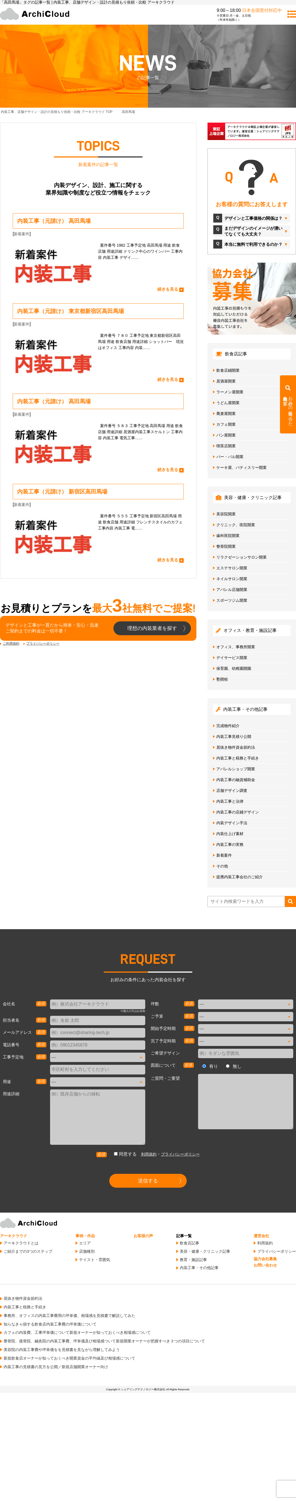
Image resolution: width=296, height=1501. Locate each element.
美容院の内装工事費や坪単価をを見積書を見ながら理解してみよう (62, 1349)
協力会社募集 (265, 1259)
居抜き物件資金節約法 (235, 747)
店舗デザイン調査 (231, 790)
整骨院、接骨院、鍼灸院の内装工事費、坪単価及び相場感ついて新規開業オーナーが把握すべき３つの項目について (104, 1341)
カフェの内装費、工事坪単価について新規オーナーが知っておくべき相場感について (77, 1332)
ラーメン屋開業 (229, 392)
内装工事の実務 (229, 844)
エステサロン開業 (231, 568)
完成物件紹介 (228, 726)
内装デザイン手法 (231, 823)
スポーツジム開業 (231, 600)
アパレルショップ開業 (235, 769)
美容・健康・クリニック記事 (205, 1251)
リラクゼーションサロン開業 (241, 557)
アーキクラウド (13, 1236)
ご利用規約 (11, 643)
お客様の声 (143, 1236)
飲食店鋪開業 (228, 370)
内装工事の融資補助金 (235, 780)
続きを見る (167, 289)
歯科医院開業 (228, 536)
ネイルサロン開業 (231, 579)
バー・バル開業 (229, 457)
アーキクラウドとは (21, 1243)
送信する (148, 1181)
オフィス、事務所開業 (235, 647)
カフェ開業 (226, 424)
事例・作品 (85, 1236)
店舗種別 (87, 1251)
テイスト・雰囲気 (94, 1259)
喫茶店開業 (226, 446)
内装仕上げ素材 (229, 834)
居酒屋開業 (226, 381)
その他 (222, 866)
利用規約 (149, 1154)
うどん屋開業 (228, 403)
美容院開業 (226, 514)
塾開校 (222, 679)
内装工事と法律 (229, 801)
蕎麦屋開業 (226, 413)
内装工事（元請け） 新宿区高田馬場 (62, 492)
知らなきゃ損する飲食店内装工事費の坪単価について (50, 1324)
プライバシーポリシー (42, 643)
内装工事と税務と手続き (237, 758)
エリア (85, 1243)
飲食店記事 (189, 1243)
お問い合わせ (265, 1265)
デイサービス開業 (231, 658)
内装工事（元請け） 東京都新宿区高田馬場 (70, 311)
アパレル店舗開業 (231, 589)
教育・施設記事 (193, 1259)
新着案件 (21, 234)
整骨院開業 (226, 546)
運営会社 (261, 1236)
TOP (56, 112)
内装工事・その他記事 (199, 1267)
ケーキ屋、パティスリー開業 (241, 467)
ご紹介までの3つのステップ (28, 1251)
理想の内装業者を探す (152, 628)
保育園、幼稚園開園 (233, 668)
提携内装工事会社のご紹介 (239, 877)
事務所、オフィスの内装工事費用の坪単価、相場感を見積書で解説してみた (69, 1315)
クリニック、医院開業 (235, 525)
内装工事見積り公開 (233, 736)
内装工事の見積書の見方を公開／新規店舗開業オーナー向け (56, 1367)
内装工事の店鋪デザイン (237, 812)
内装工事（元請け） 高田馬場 (54, 221)
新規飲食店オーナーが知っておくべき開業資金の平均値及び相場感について (69, 1358)
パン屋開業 (226, 435)
